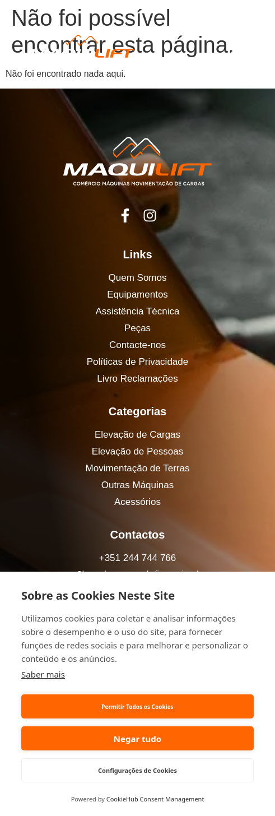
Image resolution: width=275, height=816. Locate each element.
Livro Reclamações (137, 378)
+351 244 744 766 (137, 558)
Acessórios (137, 502)
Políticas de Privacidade (137, 361)
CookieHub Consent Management (155, 799)
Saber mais (43, 674)
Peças (137, 328)
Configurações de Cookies (137, 770)
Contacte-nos (137, 345)
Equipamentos (137, 294)
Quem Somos (138, 277)
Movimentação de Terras (138, 468)
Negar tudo (137, 738)
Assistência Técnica (138, 311)
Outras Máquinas (137, 485)
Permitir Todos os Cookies (137, 707)
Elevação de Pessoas (138, 451)
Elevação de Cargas (137, 434)
